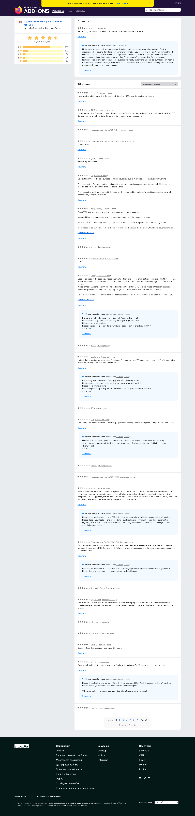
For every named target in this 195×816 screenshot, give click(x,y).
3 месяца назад (105, 93)
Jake (93, 645)
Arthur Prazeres (97, 258)
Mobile (101, 755)
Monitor (143, 764)
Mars (93, 488)
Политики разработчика (69, 769)
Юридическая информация (49, 796)
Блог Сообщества (66, 774)
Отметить (82, 36)
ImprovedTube (52, 28)
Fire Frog (95, 708)
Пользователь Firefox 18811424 (104, 130)
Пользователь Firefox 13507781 (105, 542)
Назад (110, 720)
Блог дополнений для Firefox (72, 755)
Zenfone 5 (95, 357)
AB (92, 408)
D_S (92, 419)
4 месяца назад (101, 176)
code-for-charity (35, 28)
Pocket (143, 769)
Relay (142, 760)
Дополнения (63, 746)
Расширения (58, 11)
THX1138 (95, 110)
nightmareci (96, 599)
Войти (178, 3)
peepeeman (96, 209)
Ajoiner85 (95, 633)
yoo (92, 28)
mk (92, 622)
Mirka (93, 345)
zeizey (94, 247)
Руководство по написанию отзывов (76, 788)
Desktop (102, 750)
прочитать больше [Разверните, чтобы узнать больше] (86, 233)
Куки (32, 796)
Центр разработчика (67, 764)
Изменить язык (145, 802)
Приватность (20, 796)
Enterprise (103, 760)
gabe (93, 158)
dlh (92, 662)
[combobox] (163, 10)
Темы (69, 11)
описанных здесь (45, 803)
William (94, 465)
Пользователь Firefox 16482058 (105, 141)
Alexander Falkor (98, 588)
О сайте (60, 750)
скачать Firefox (121, 3)
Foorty (93, 276)
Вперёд (144, 720)
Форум (59, 778)
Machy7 (94, 93)
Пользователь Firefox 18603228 (105, 477)
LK (92, 176)
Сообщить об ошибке (67, 783)
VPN (141, 755)
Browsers (144, 750)
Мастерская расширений (69, 760)
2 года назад (100, 28)
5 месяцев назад (102, 419)
